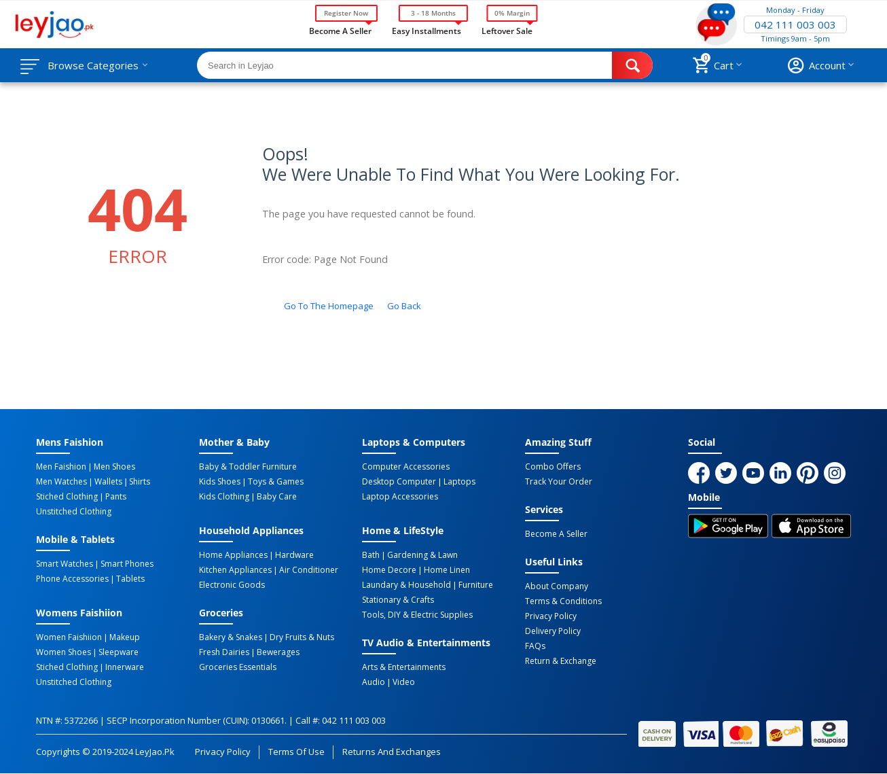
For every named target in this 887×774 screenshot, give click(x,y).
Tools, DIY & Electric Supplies (417, 615)
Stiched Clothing (67, 497)
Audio (373, 682)
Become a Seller (340, 30)
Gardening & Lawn (422, 555)
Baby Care (277, 497)
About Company (556, 586)
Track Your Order (558, 482)
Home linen (447, 570)
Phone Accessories (72, 579)
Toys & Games (276, 482)
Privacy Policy (551, 616)
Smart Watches (64, 564)
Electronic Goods (232, 585)
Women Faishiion (69, 637)
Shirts (139, 482)
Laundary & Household (406, 585)
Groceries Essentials (237, 667)
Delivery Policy (553, 631)
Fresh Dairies (224, 652)
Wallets (108, 482)
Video (404, 682)
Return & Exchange (560, 661)
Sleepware (118, 652)
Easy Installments (426, 30)
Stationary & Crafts (398, 600)
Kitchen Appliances (235, 570)
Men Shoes (114, 467)
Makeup (124, 637)
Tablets (130, 579)
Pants (115, 497)
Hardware (294, 555)
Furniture (475, 585)
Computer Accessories (406, 467)
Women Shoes (63, 652)
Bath (371, 555)
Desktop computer (399, 482)
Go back (404, 306)
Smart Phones (127, 564)
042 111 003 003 (795, 24)
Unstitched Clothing (73, 512)
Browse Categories (93, 65)
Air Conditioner (308, 570)
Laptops (459, 482)
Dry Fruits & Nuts (302, 637)
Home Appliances (233, 555)
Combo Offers (553, 467)
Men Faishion (61, 467)
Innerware (124, 667)
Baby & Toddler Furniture (248, 467)
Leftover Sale (507, 30)
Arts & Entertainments (404, 667)
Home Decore (389, 570)
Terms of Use (296, 751)
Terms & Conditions (563, 601)
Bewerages (278, 652)
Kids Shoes (219, 482)
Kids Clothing (224, 497)
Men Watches (61, 482)
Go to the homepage (329, 306)
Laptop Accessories (400, 497)
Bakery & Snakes (230, 637)
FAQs (535, 646)
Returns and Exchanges (391, 751)
